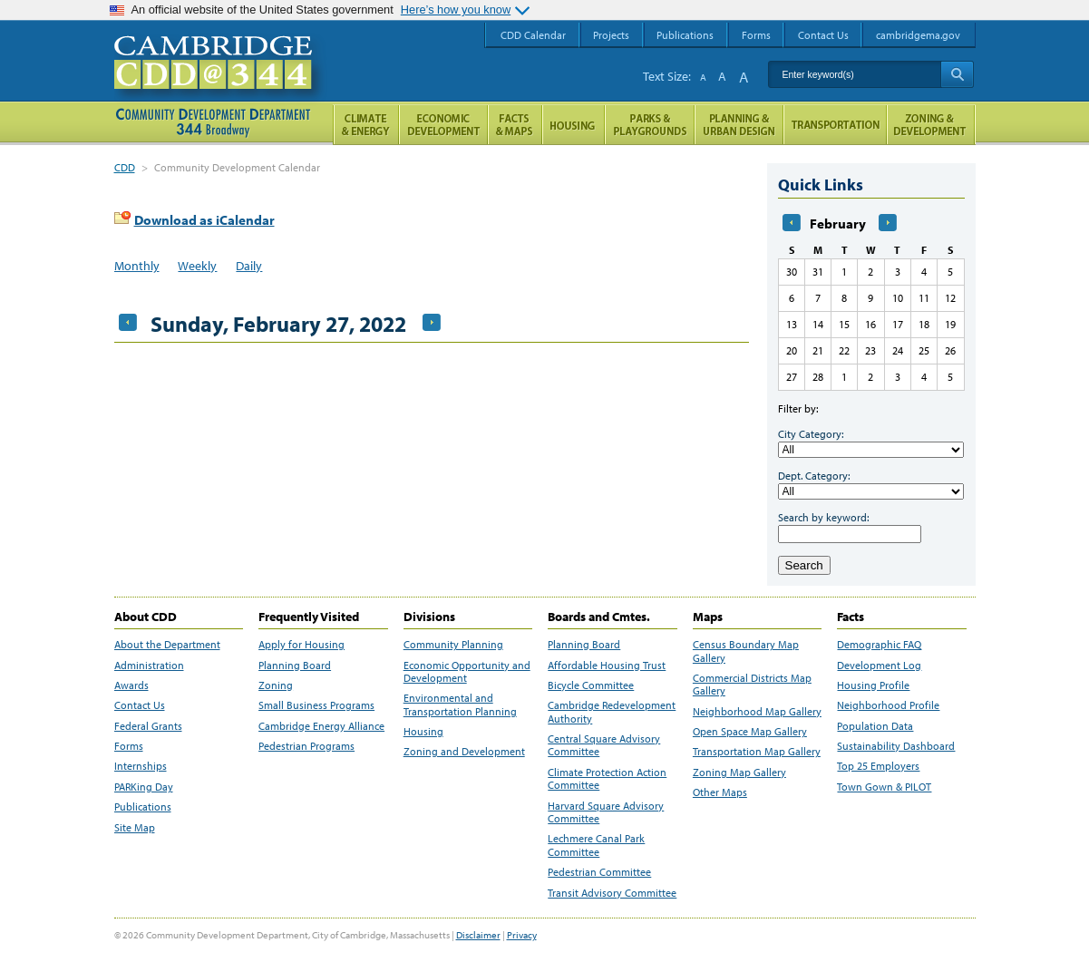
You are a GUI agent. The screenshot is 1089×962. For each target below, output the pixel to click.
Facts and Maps (515, 124)
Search (804, 565)
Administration (149, 665)
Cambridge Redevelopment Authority (612, 711)
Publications (142, 807)
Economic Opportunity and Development (467, 672)
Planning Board (294, 665)
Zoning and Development (464, 751)
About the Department (167, 644)
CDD (124, 167)
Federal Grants (148, 726)
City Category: (810, 434)
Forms (128, 746)
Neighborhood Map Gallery (757, 711)
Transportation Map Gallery (757, 751)
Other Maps (720, 792)
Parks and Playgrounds (650, 124)
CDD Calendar (533, 35)
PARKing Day (143, 787)
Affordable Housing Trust (607, 665)
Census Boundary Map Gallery (746, 651)
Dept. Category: (814, 475)
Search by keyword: (823, 517)
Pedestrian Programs (306, 746)
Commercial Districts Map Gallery (752, 684)
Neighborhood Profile (888, 705)
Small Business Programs (316, 705)
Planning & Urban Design (739, 124)
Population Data (875, 726)
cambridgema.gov (918, 35)
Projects (611, 35)
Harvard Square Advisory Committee (606, 812)
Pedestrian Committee (599, 872)
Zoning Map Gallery (739, 772)
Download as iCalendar (204, 219)
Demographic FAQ (879, 644)
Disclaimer (478, 934)
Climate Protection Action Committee (607, 779)
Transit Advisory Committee (612, 893)
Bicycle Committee (591, 685)
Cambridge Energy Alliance (321, 726)
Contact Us (139, 705)
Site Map (134, 827)
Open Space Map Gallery (750, 731)
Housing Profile (873, 685)
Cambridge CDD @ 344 (220, 80)
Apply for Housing (301, 644)
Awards (131, 685)
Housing (423, 731)
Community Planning (453, 644)
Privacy (522, 934)
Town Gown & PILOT (884, 787)
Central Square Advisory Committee (604, 745)
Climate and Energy (366, 124)
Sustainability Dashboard (896, 746)
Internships (140, 766)
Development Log (879, 665)
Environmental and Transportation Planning (460, 704)
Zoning (275, 685)
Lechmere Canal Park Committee (596, 845)
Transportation (835, 124)
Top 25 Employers (878, 766)
